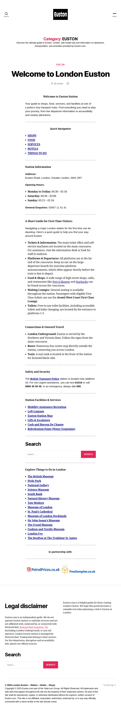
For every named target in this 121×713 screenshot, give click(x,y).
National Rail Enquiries (31, 627)
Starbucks (82, 282)
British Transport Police (44, 378)
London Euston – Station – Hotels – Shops (33, 685)
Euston (60, 83)
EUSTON (60, 64)
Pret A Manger (61, 282)
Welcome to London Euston (60, 74)
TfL (46, 627)
